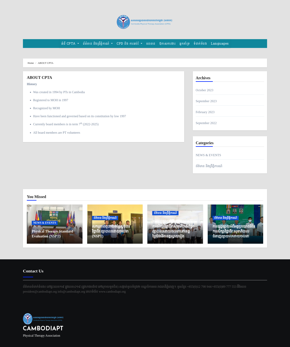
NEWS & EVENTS (208, 155)
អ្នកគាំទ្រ (184, 43)
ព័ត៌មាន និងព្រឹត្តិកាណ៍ (98, 43)
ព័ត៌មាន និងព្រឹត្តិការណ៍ (209, 166)
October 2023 (204, 90)
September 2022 (206, 123)
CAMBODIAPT (43, 329)
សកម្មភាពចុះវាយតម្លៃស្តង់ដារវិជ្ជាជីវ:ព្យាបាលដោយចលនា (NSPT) (111, 231)
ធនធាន (150, 43)
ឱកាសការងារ (167, 43)
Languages (220, 43)
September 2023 (206, 101)
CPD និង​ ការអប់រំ (129, 43)
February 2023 (205, 112)
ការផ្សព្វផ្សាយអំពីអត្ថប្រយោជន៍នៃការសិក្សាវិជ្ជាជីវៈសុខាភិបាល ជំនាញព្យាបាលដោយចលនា (234, 231)
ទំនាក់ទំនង (200, 43)
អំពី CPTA (70, 43)
